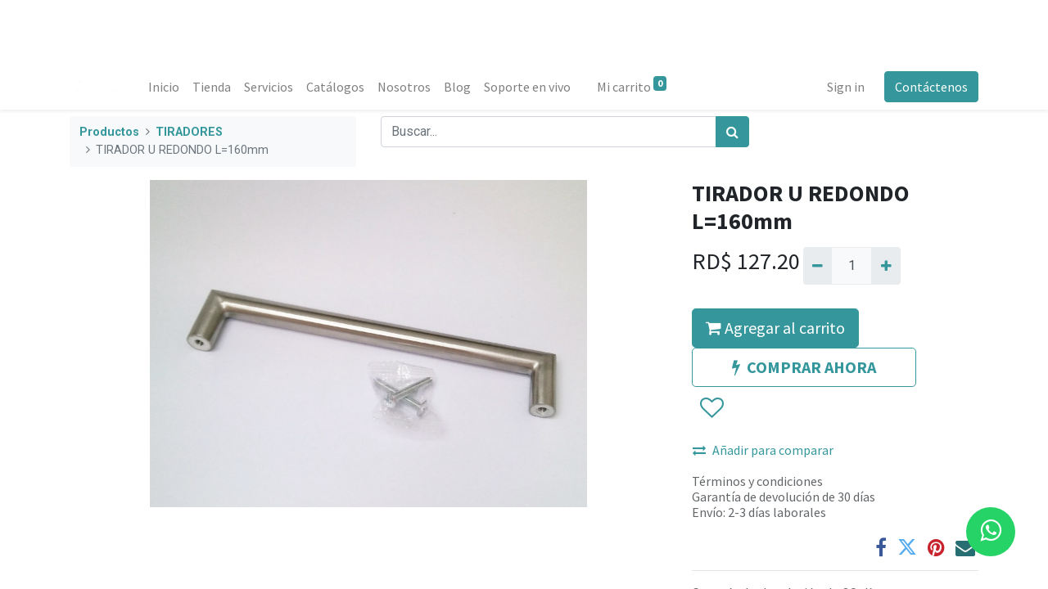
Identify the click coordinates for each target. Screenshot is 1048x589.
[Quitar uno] (817, 266)
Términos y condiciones (757, 481)
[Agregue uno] (885, 266)
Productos (109, 132)
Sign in (846, 87)
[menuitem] (164, 86)
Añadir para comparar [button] (763, 450)
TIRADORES (189, 132)
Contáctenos (931, 87)
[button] (711, 408)
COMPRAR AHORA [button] (804, 367)
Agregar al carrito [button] (775, 327)
